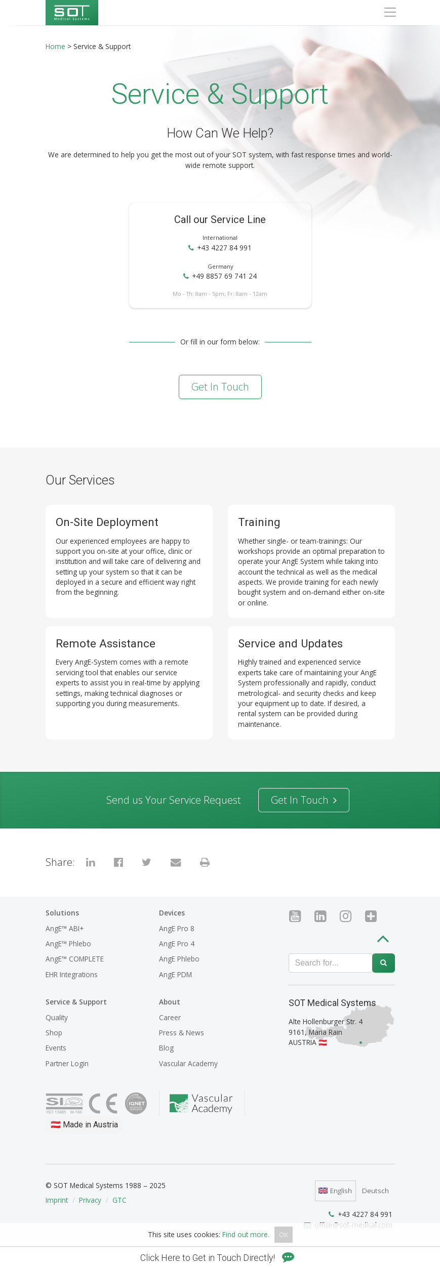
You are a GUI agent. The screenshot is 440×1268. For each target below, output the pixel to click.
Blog (166, 1048)
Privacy (90, 1200)
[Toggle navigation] (390, 12)
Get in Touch (220, 386)
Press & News (181, 1032)
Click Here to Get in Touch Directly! (217, 1258)
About (169, 1002)
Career (170, 1017)
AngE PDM (175, 974)
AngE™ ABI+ (65, 928)
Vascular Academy (188, 1063)
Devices (172, 912)
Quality (57, 1017)
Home (55, 46)
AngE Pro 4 (176, 943)
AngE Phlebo (179, 959)
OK (283, 1235)
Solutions (62, 912)
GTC (119, 1200)
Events (56, 1048)
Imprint (57, 1200)
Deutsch (375, 1190)
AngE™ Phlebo (68, 943)
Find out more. (245, 1234)
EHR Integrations (72, 974)
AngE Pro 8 (176, 928)
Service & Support (76, 1002)
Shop (54, 1032)
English (335, 1190)
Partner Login (67, 1063)
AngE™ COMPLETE (75, 959)
